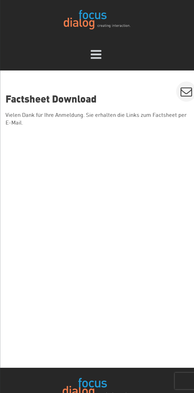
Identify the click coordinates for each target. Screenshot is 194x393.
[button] (186, 91)
